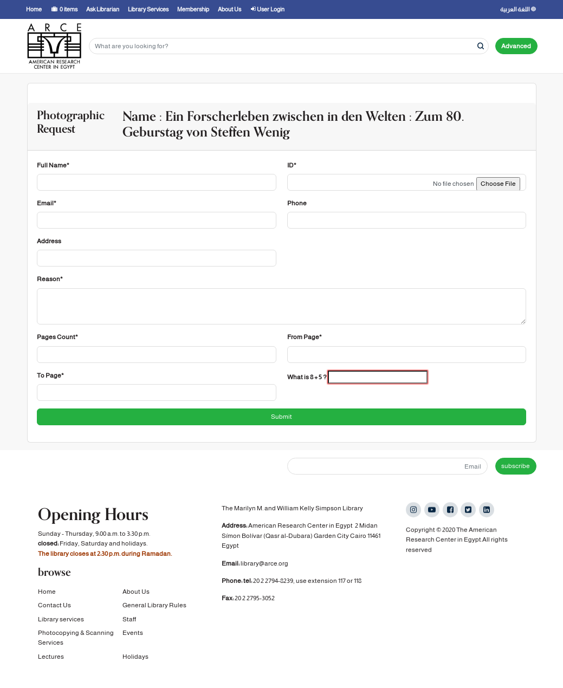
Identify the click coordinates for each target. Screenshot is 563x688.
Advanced (516, 46)
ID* (291, 165)
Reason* (50, 279)
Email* (46, 203)
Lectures (51, 655)
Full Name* (53, 165)
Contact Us (54, 604)
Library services (61, 617)
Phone (297, 203)
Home (47, 590)
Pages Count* (57, 337)
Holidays (135, 655)
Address (49, 241)
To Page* (50, 375)
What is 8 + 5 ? (307, 377)
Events (132, 631)
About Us (136, 590)
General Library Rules (154, 604)
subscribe (515, 466)
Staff (129, 617)
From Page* (304, 337)
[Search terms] (289, 46)
